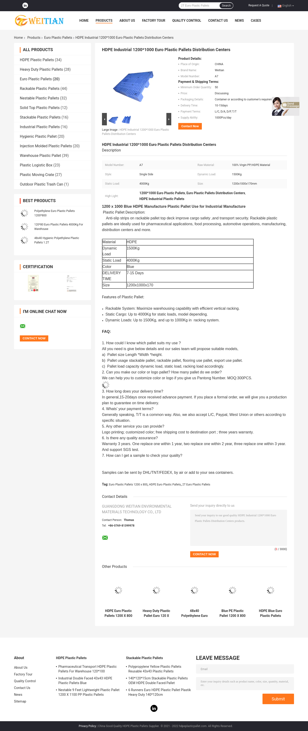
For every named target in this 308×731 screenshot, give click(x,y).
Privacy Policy (87, 726)
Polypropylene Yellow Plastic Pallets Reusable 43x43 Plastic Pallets (154, 669)
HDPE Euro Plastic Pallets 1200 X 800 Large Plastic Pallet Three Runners (118, 613)
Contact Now (190, 126)
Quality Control (186, 20)
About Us (127, 20)
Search (226, 5)
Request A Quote (258, 5)
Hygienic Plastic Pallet (38, 136)
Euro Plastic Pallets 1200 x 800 (128, 484)
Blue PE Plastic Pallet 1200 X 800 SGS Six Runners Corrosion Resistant (233, 613)
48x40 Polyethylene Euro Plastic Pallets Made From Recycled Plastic (194, 613)
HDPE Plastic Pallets (37, 60)
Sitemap (20, 701)
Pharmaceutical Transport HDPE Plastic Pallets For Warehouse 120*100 (87, 669)
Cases (256, 20)
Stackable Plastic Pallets (40, 117)
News (239, 20)
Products (104, 20)
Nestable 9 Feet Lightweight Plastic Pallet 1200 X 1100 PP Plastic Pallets (88, 692)
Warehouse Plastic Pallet (40, 155)
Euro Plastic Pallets (58, 37)
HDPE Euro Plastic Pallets (165, 484)
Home (84, 20)
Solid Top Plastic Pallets (40, 107)
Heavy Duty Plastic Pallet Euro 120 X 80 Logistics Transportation (156, 613)
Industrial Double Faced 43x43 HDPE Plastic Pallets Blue (85, 680)
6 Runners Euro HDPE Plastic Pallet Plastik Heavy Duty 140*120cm (159, 692)
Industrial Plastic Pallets (40, 127)
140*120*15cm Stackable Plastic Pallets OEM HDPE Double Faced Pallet (158, 680)
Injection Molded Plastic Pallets (46, 146)
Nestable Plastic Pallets (39, 98)
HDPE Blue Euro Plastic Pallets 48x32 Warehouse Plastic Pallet (270, 613)
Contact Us (218, 20)
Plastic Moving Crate (37, 174)
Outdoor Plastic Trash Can (41, 184)
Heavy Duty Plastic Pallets (41, 69)
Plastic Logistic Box (36, 165)
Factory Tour (153, 20)
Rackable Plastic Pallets (40, 88)
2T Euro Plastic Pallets (196, 484)
